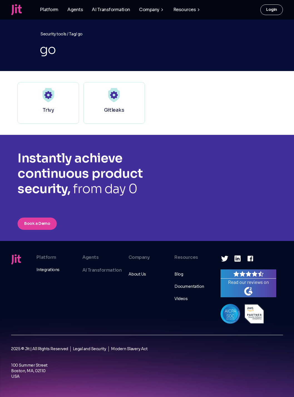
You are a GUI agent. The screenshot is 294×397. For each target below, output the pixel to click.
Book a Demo (37, 223)
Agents (75, 10)
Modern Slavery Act (129, 348)
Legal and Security (89, 348)
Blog (178, 274)
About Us (137, 274)
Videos (180, 298)
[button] (152, 9)
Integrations (48, 269)
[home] (16, 9)
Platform (49, 10)
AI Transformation (111, 10)
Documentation (189, 286)
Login (271, 9)
